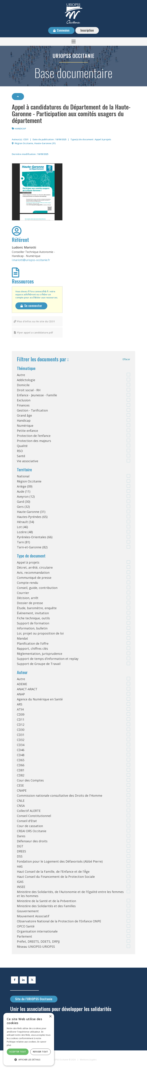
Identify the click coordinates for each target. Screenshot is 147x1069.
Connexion (63, 30)
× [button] (50, 1016)
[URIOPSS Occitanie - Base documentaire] (73, 13)
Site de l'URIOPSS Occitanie (33, 999)
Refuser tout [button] (40, 1051)
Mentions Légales (88, 1059)
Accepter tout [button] (17, 1051)
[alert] (28, 1039)
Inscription (87, 30)
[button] (73, 41)
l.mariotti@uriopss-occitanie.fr (31, 260)
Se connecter (33, 305)
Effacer (126, 359)
